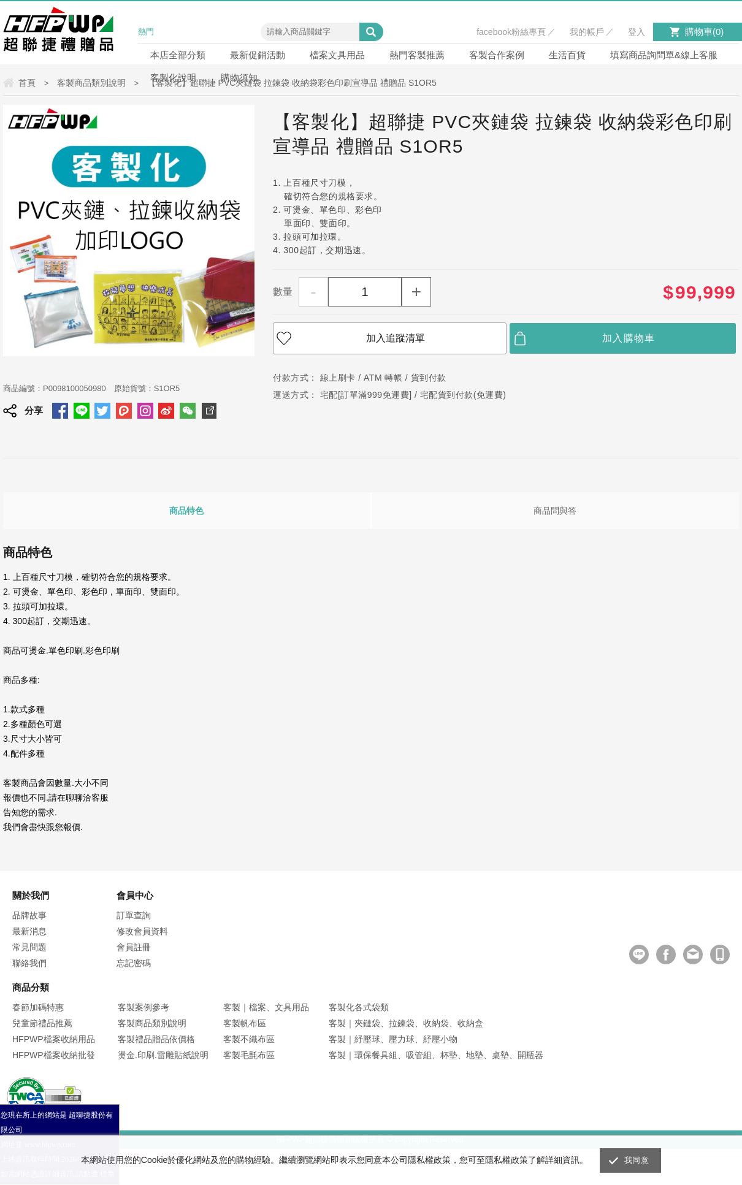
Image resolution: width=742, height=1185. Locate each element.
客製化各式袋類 (359, 1007)
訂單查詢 (134, 915)
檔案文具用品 (337, 55)
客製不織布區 (249, 1039)
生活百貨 (567, 55)
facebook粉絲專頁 (511, 32)
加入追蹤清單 (395, 338)
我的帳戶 (587, 32)
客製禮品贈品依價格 (156, 1039)
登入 (636, 32)
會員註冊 (134, 947)
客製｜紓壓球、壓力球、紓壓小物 (393, 1039)
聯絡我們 (29, 963)
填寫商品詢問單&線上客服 (663, 55)
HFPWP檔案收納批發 (53, 1055)
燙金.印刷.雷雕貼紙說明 (163, 1055)
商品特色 (186, 511)
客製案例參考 (143, 1007)
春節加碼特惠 (38, 1007)
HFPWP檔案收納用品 (53, 1039)
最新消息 (29, 931)
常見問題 (29, 947)
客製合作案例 (496, 55)
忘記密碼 (134, 963)
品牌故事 (29, 915)
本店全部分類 (177, 55)
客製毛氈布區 (249, 1055)
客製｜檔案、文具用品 (266, 1007)
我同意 (636, 1160)
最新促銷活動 (257, 55)
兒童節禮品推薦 (42, 1023)
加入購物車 (629, 338)
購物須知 (239, 77)
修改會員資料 (142, 931)
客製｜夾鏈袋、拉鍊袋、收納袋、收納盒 (406, 1023)
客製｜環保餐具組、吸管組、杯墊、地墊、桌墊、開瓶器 (436, 1055)
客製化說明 (173, 77)
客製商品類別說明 (152, 1023)
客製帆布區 (244, 1023)
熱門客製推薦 (417, 55)
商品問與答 (555, 511)
